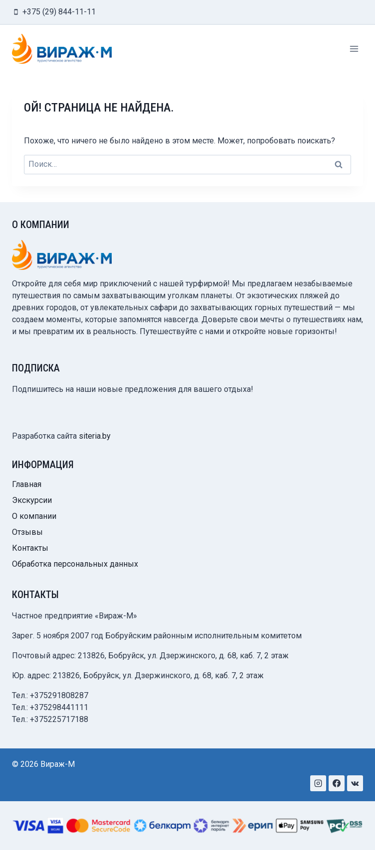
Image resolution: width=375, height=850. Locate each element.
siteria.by (95, 436)
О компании (34, 516)
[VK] (355, 783)
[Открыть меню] (354, 48)
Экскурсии (32, 500)
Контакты (30, 548)
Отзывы (27, 532)
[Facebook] (337, 783)
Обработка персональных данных (75, 564)
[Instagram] (318, 783)
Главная (26, 484)
